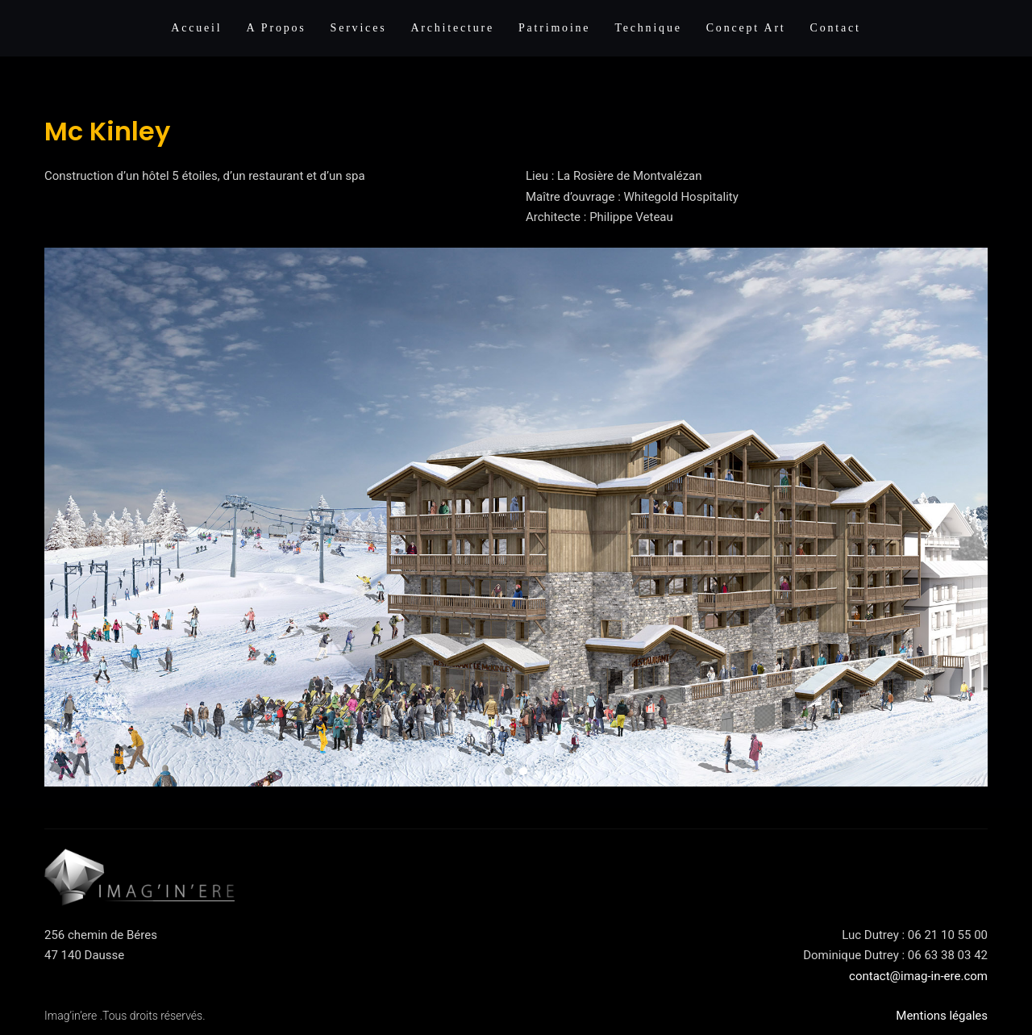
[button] (509, 771)
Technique (647, 28)
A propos (276, 28)
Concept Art (746, 28)
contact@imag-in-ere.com (918, 976)
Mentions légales (942, 1015)
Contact (835, 28)
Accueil (196, 28)
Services (359, 28)
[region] (516, 517)
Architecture (452, 28)
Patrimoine (554, 28)
